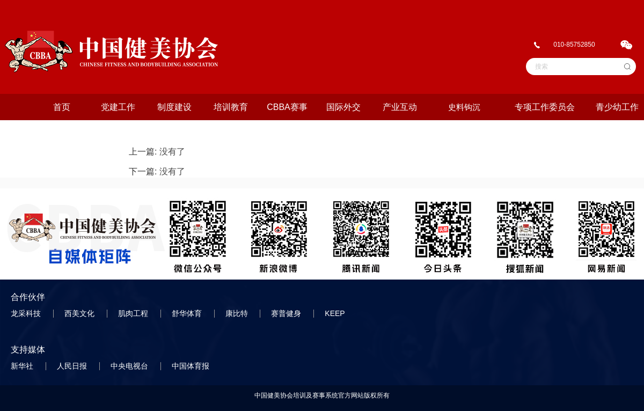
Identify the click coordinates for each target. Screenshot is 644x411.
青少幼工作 (617, 107)
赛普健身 (287, 313)
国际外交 (343, 107)
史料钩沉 (464, 107)
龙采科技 (27, 313)
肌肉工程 (134, 313)
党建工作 (118, 107)
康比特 (237, 313)
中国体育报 (191, 366)
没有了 (172, 151)
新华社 (23, 366)
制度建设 (174, 107)
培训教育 (231, 107)
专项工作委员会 (545, 107)
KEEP (336, 313)
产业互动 (400, 107)
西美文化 (80, 313)
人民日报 (73, 366)
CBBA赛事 (287, 107)
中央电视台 (130, 366)
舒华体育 (188, 313)
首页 (61, 107)
